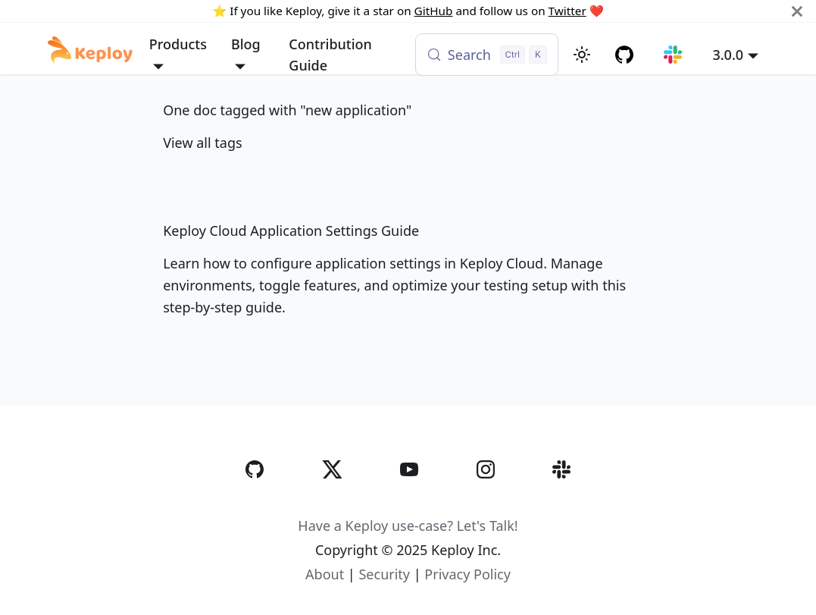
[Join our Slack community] (673, 54)
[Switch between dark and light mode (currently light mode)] (582, 54)
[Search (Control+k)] (486, 54)
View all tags (202, 142)
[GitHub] (254, 500)
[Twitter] (331, 500)
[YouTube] (409, 500)
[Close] (797, 11)
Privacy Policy (467, 574)
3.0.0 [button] (727, 54)
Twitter (567, 10)
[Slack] (561, 500)
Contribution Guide (330, 55)
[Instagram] (485, 500)
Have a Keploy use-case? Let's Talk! (407, 525)
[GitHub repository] (624, 54)
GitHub (433, 10)
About (324, 574)
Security (384, 574)
